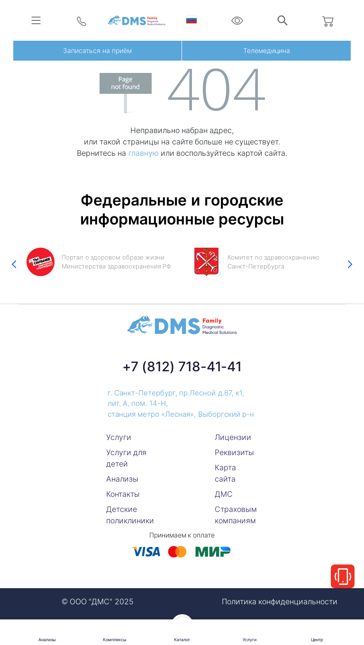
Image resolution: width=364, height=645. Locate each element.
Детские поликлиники (130, 514)
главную (143, 153)
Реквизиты (234, 452)
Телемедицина (266, 50)
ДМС (224, 494)
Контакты (123, 494)
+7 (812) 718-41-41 (182, 366)
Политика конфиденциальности (279, 601)
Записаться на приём (97, 50)
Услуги (118, 437)
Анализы (122, 479)
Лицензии (233, 437)
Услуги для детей (126, 458)
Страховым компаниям (236, 514)
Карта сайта (225, 473)
